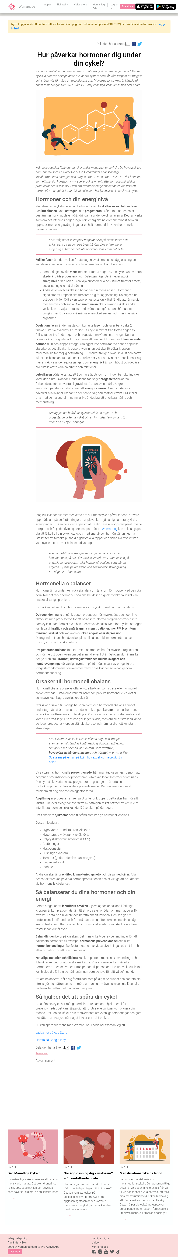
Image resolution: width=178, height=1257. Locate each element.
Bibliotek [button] (61, 4)
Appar (47, 4)
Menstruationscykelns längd (141, 1173)
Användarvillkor (17, 1242)
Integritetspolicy (18, 1238)
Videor (96, 1242)
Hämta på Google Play (51, 1040)
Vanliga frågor (100, 1238)
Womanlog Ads (99, 6)
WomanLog (109, 529)
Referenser (42, 1053)
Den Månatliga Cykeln (24, 1173)
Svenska (126, 6)
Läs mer (12, 1198)
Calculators (80, 4)
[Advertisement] (89, 1093)
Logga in (113, 6)
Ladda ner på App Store (51, 1032)
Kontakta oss (100, 1246)
